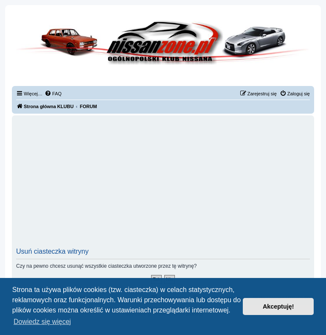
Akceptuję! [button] (278, 306)
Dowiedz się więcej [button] (42, 321)
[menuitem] (53, 94)
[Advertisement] (163, 183)
